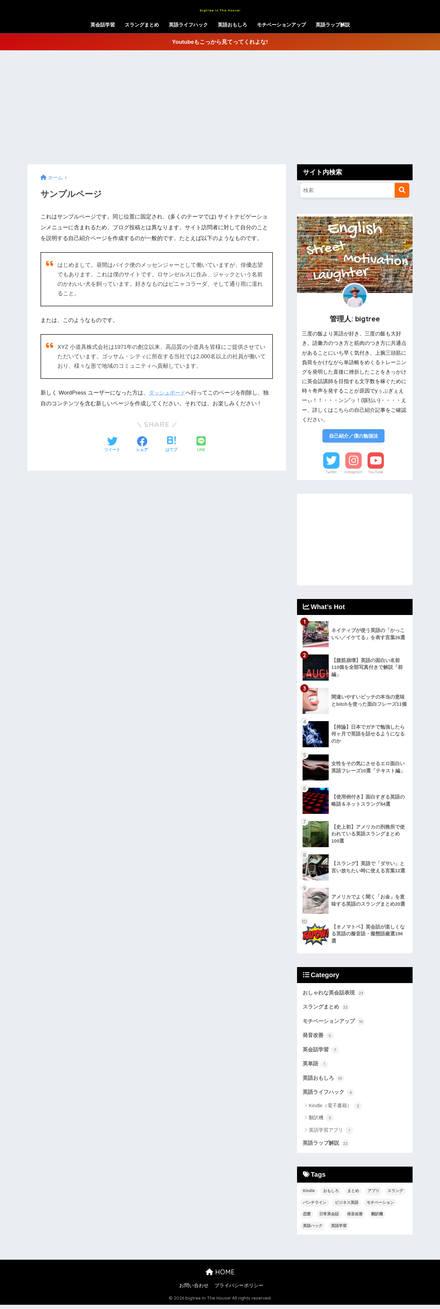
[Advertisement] (220, 107)
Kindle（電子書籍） (335, 1110)
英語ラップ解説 (333, 24)
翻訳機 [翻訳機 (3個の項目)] (377, 1218)
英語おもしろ (232, 24)
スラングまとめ (142, 24)
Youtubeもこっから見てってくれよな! (220, 42)
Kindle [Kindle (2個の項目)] (309, 1195)
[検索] (402, 190)
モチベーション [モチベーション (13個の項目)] (380, 1206)
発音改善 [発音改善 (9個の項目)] (355, 1218)
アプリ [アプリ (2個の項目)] (373, 1195)
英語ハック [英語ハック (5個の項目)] (312, 1230)
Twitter (331, 473)
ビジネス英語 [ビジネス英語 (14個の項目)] (346, 1206)
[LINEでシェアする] (201, 445)
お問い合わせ (194, 1289)
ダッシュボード (168, 393)
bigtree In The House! (220, 8)
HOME (220, 1276)
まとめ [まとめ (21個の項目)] (353, 1195)
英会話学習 (102, 24)
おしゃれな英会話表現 (336, 994)
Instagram (353, 473)
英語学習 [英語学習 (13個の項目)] (339, 1230)
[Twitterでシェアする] (112, 445)
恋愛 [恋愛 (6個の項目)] (307, 1218)
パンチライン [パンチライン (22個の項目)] (314, 1206)
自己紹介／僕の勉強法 (353, 436)
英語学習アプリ (331, 1134)
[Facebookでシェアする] (142, 445)
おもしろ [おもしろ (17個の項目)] (331, 1195)
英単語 (316, 1067)
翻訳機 (321, 1122)
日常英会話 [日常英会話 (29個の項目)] (329, 1218)
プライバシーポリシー (238, 1289)
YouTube (375, 473)
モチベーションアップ (281, 24)
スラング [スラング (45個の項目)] (395, 1195)
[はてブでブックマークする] (171, 445)
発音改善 (319, 1038)
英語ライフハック (188, 24)
